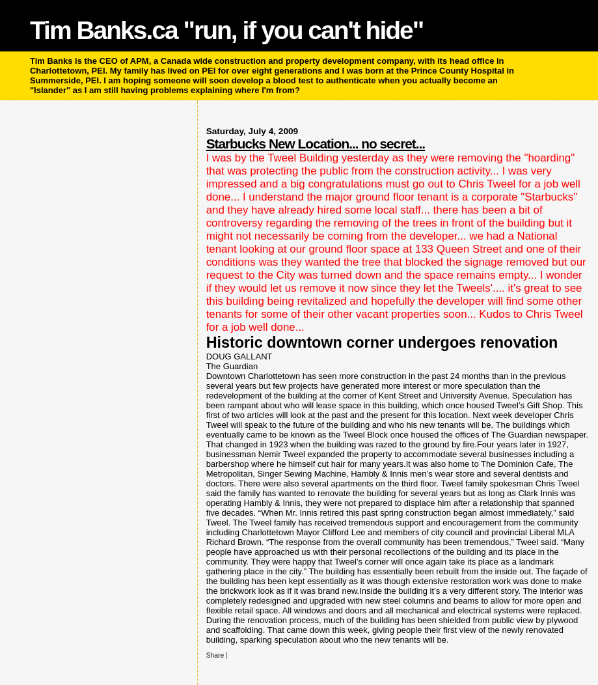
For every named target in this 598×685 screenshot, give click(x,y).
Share (215, 655)
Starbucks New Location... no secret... (315, 143)
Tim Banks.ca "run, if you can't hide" (226, 30)
